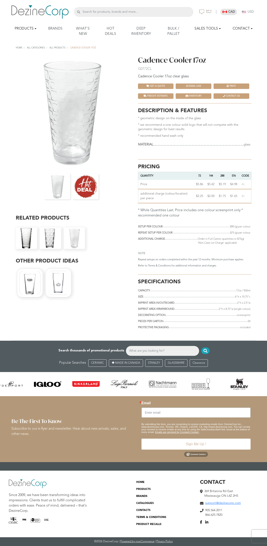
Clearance (199, 363)
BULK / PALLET (173, 31)
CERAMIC (97, 363)
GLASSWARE (176, 363)
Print (231, 86)
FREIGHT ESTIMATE (156, 96)
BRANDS (55, 28)
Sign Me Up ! (196, 444)
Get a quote (156, 86)
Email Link (193, 86)
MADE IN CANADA (126, 363)
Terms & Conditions (159, 265)
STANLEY (154, 363)
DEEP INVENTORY (141, 31)
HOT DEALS (110, 31)
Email (146, 403)
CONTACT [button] (241, 28)
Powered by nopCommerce (137, 541)
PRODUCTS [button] (24, 28)
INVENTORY (194, 96)
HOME (140, 482)
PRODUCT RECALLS (148, 524)
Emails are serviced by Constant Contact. (177, 432)
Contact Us (231, 96)
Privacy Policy (164, 541)
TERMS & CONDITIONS (151, 517)
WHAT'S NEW (83, 31)
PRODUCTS (143, 489)
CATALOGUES (145, 503)
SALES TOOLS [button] (206, 28)
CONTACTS (143, 510)
